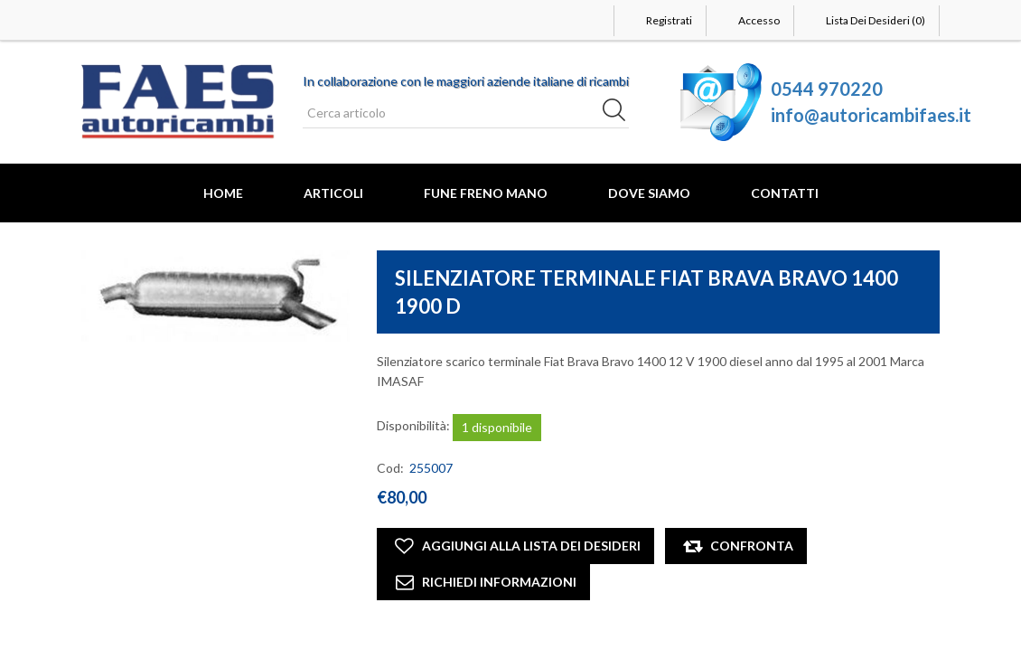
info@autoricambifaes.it (871, 115)
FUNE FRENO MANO (486, 193)
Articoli (333, 193)
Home (223, 193)
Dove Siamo (649, 193)
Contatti (785, 193)
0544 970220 (827, 88)
